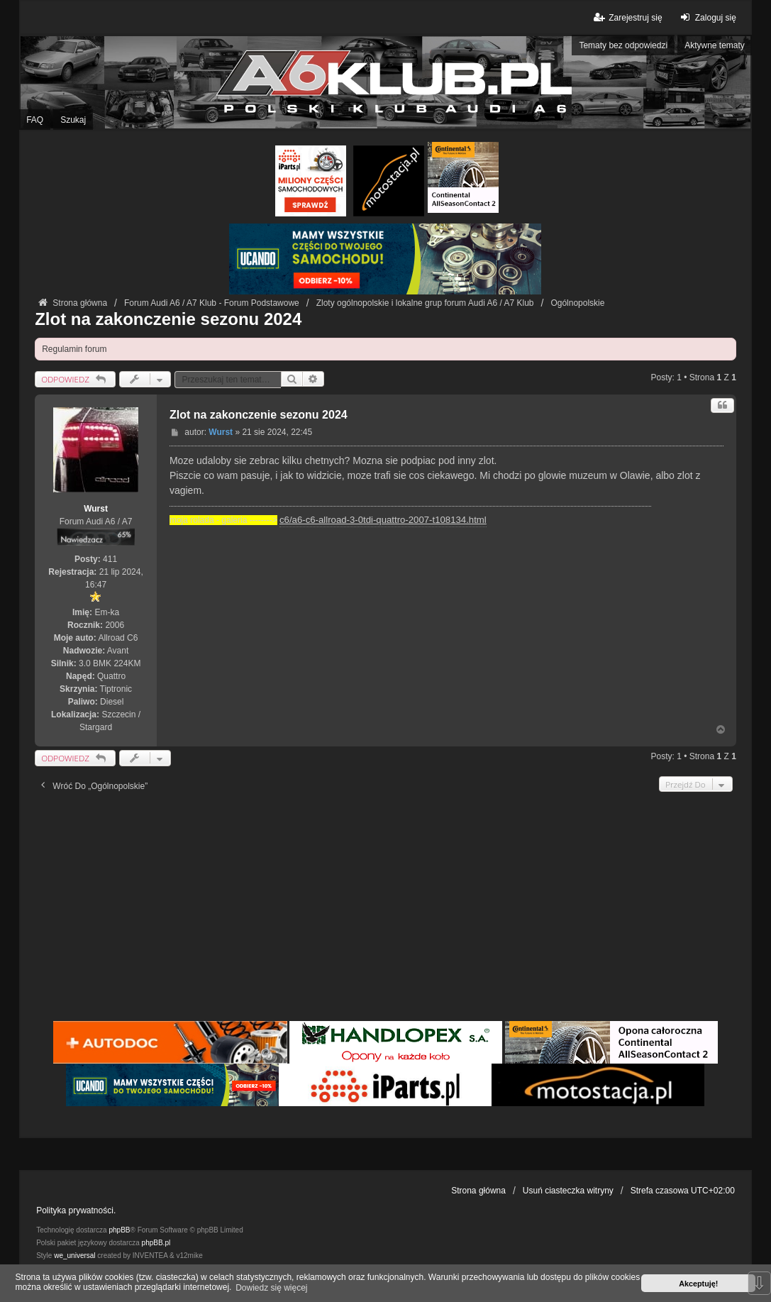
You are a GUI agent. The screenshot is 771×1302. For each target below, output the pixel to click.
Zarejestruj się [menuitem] (626, 17)
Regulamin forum (74, 349)
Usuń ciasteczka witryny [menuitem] (568, 1191)
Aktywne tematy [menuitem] (714, 45)
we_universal (74, 1255)
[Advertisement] (385, 911)
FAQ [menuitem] (34, 120)
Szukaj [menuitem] (73, 120)
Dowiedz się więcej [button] (271, 1288)
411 (110, 559)
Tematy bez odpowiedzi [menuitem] (623, 45)
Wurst (96, 509)
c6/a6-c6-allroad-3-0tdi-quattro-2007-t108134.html (383, 519)
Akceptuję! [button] (698, 1283)
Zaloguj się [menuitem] (706, 17)
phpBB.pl (156, 1243)
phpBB (119, 1230)
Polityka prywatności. (76, 1210)
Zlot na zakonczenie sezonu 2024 (168, 319)
